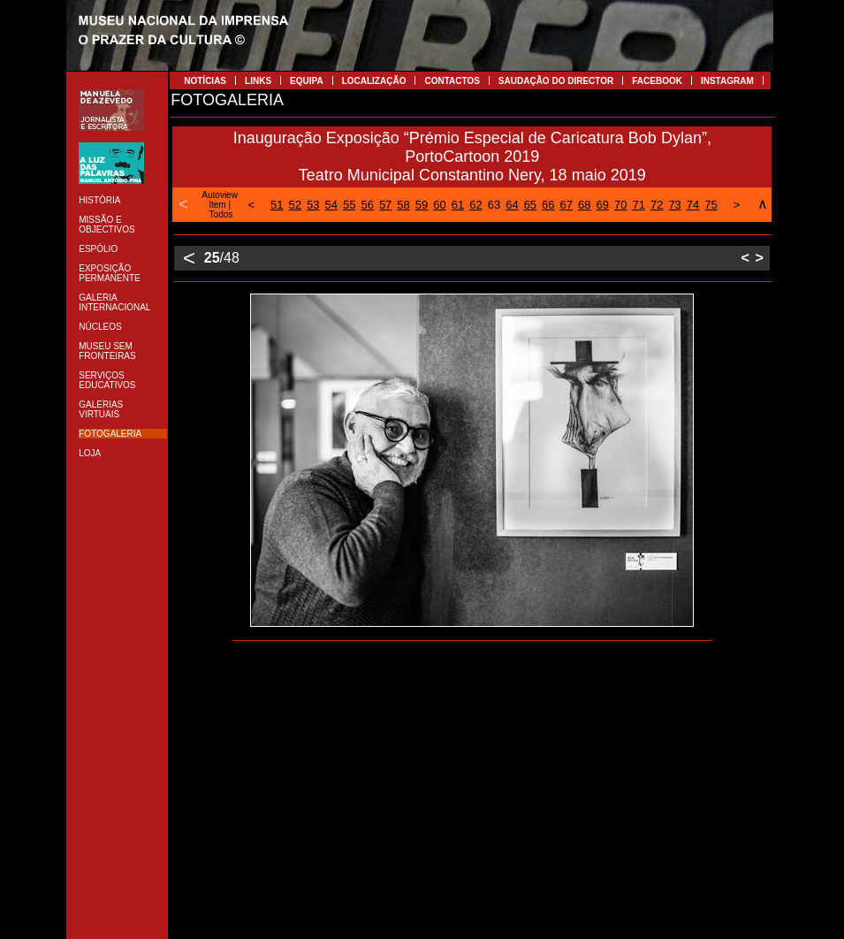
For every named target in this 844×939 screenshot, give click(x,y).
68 (584, 204)
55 (349, 204)
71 (638, 204)
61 (458, 204)
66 (548, 204)
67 (566, 204)
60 (439, 204)
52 (295, 204)
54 (330, 204)
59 (421, 204)
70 (620, 204)
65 (530, 204)
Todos (221, 214)
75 (710, 204)
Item (217, 205)
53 (313, 204)
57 (385, 204)
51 (276, 204)
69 (603, 204)
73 (674, 204)
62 (475, 204)
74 (693, 204)
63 (494, 204)
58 (403, 204)
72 (656, 204)
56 (367, 204)
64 (512, 204)
